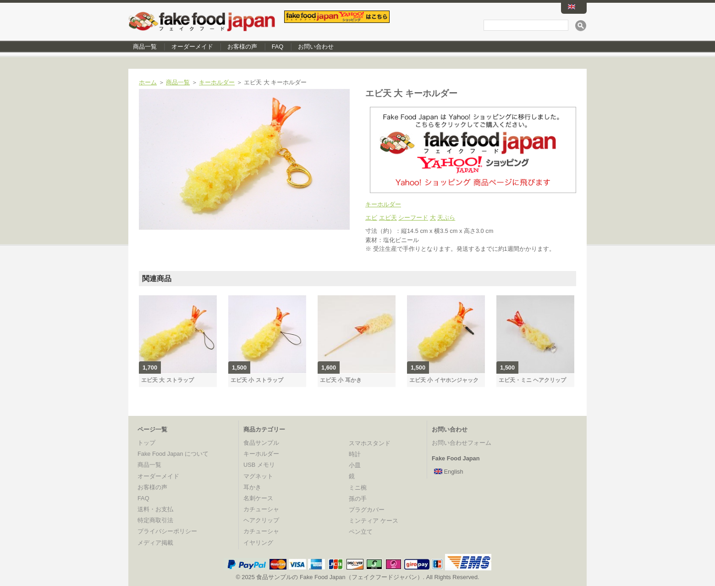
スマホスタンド (369, 443)
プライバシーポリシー (167, 531)
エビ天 (388, 217)
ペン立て (361, 531)
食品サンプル (261, 442)
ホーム (148, 82)
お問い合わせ (316, 46)
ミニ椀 (358, 487)
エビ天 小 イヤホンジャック (443, 380)
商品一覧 (145, 46)
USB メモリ (259, 464)
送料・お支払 (155, 509)
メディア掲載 (155, 542)
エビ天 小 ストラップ (257, 380)
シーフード (413, 217)
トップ (146, 442)
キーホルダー (217, 82)
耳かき (252, 487)
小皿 (355, 465)
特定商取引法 (155, 520)
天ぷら (446, 217)
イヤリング (258, 542)
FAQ (278, 46)
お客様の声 (242, 46)
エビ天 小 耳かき (341, 380)
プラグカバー (367, 509)
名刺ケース (258, 498)
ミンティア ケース (373, 520)
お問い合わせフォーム (461, 442)
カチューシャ (261, 509)
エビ (371, 217)
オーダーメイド (192, 46)
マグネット (258, 476)
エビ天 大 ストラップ (167, 380)
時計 (355, 454)
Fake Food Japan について (173, 453)
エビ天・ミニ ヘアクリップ (532, 380)
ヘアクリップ (261, 520)
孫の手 (358, 498)
